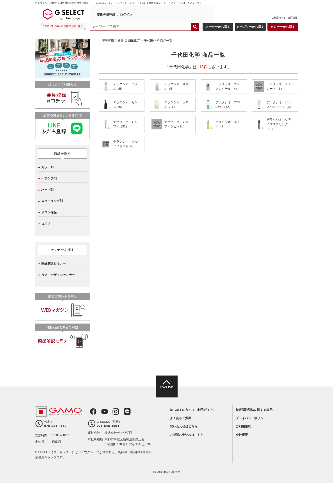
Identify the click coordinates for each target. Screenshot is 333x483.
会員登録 (292, 17)
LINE (121, 411)
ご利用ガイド (279, 17)
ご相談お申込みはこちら (187, 434)
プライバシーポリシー (251, 418)
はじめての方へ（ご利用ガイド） (193, 409)
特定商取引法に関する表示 (254, 409)
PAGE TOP (166, 390)
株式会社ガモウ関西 (118, 433)
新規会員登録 (105, 14)
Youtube (101, 411)
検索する (195, 27)
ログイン (126, 14)
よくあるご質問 (180, 418)
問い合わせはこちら (184, 426)
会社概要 (242, 434)
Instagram (111, 411)
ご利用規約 (243, 426)
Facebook (91, 411)
